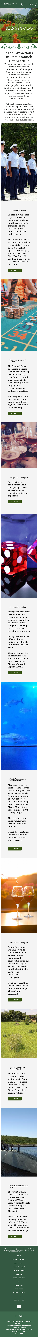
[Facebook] (17, 1316)
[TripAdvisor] (21, 1316)
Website (15, 270)
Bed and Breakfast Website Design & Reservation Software (19, 1330)
